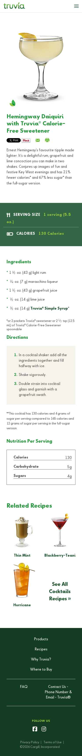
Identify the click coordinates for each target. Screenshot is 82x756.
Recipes (41, 649)
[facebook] (35, 729)
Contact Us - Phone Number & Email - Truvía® (58, 692)
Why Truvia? (41, 659)
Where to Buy (41, 669)
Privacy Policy (29, 742)
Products (41, 639)
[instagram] (44, 729)
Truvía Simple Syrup (49, 308)
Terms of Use (53, 742)
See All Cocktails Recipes (60, 591)
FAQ (24, 687)
